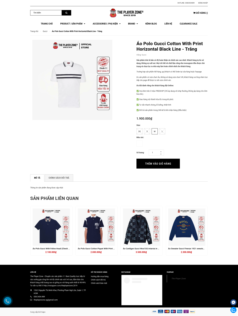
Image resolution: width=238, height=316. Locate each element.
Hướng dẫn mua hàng (99, 276)
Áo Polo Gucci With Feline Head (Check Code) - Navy (56, 249)
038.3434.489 (39, 297)
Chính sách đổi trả (98, 280)
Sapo (43, 312)
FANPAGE (170, 272)
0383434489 (190, 3)
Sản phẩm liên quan (54, 198)
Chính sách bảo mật (99, 283)
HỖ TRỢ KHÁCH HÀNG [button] (99, 272)
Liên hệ (33, 272)
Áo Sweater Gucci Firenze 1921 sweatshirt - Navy (190, 249)
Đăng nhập (203, 3)
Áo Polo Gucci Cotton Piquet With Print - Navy (98, 249)
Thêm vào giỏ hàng (158, 163)
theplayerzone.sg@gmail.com (46, 300)
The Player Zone (179, 278)
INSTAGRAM (125, 272)
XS (139, 131)
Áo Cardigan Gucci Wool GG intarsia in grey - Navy (145, 249)
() (200, 13)
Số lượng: (140, 153)
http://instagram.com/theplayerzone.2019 (60, 286)
